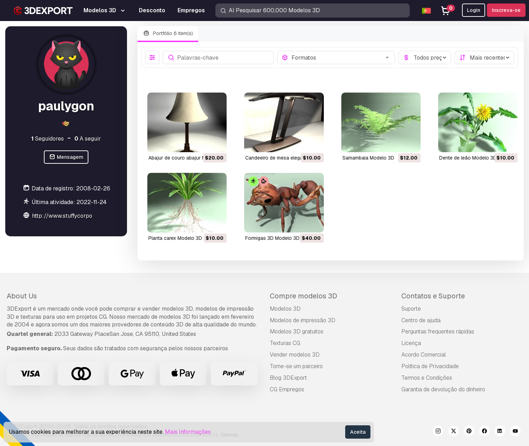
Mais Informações (188, 431)
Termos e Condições (426, 377)
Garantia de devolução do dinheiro (443, 389)
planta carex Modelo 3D (175, 238)
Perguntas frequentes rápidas (437, 331)
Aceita (358, 432)
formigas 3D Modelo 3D (272, 238)
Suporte (411, 308)
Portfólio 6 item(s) (168, 33)
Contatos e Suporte (433, 295)
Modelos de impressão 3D (302, 320)
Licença (411, 343)
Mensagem (66, 157)
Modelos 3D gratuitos (296, 331)
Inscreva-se (506, 10)
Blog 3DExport (288, 377)
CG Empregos (287, 389)
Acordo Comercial (423, 354)
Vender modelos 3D (295, 354)
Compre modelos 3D (303, 295)
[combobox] (341, 57)
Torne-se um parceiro (296, 366)
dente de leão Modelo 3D (468, 158)
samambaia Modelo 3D (368, 158)
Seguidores (47, 138)
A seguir (87, 138)
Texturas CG (285, 343)
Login (473, 10)
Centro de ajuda (421, 320)
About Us (22, 295)
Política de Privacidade (430, 366)
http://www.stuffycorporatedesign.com (82, 215)
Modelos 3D (285, 308)
